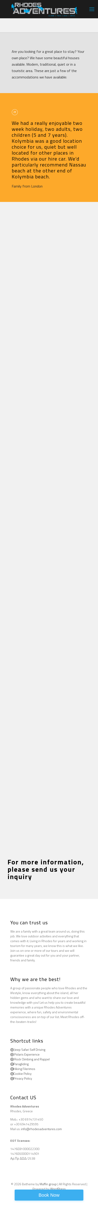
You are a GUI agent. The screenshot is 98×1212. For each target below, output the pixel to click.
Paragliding (21, 1064)
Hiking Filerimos (24, 1068)
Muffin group (48, 1184)
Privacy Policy (23, 1078)
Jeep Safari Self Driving (29, 1049)
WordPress (58, 1188)
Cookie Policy (23, 1073)
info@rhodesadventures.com (41, 1128)
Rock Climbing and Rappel (32, 1059)
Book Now (48, 1195)
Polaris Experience (27, 1054)
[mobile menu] (92, 9)
